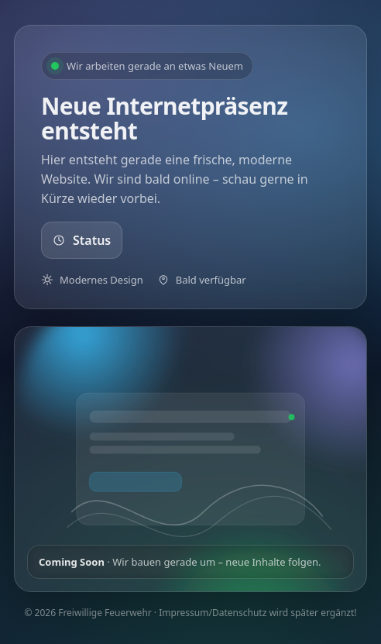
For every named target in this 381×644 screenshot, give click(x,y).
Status (82, 240)
